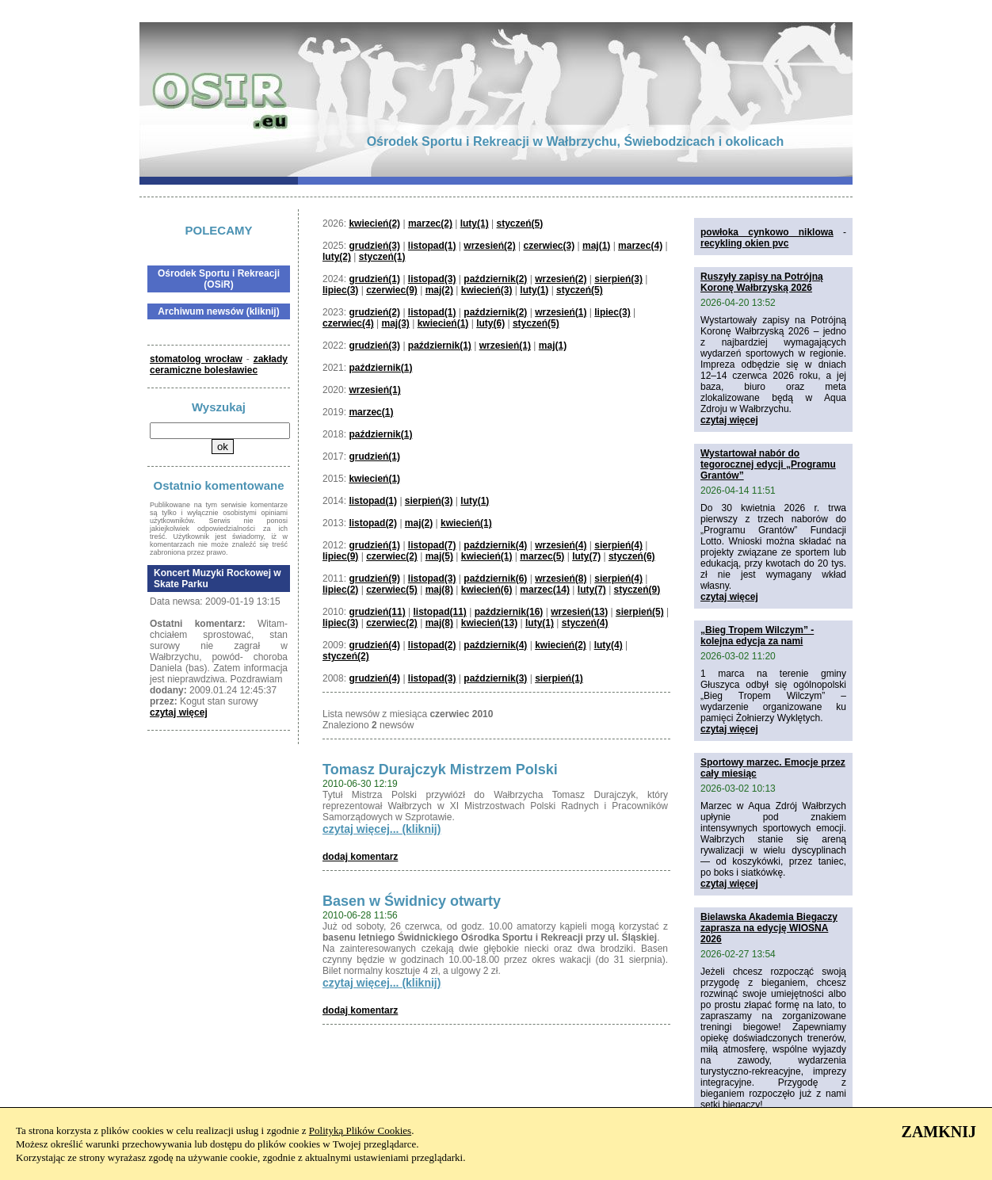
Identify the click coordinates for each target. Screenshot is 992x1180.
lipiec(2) (340, 589)
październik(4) (495, 545)
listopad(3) (432, 278)
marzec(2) (430, 223)
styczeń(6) (632, 556)
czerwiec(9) (392, 290)
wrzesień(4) (560, 545)
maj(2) (439, 290)
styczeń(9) (637, 589)
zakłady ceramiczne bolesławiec (219, 364)
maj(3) (396, 323)
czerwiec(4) (348, 323)
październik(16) (509, 611)
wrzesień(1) (560, 312)
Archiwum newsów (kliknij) (218, 311)
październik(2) (495, 278)
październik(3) (495, 678)
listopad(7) (432, 545)
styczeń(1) (382, 256)
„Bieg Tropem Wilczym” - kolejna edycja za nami (757, 635)
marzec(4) (640, 245)
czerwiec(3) (548, 245)
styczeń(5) (520, 223)
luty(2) (336, 256)
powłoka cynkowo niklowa (767, 232)
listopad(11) (440, 611)
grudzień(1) (374, 278)
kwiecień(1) (443, 323)
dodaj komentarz (360, 856)
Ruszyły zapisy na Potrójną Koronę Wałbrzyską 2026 (761, 282)
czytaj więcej (179, 712)
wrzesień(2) (489, 245)
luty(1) (474, 223)
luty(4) (608, 645)
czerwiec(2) (392, 556)
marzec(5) (542, 556)
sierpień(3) (618, 278)
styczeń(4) (585, 622)
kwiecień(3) (487, 290)
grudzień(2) (374, 312)
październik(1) (439, 345)
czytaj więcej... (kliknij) (381, 829)
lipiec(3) (340, 290)
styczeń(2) (345, 656)
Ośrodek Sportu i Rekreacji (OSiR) (219, 279)
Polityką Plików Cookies (360, 1130)
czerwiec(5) (392, 589)
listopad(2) (373, 523)
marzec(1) (371, 412)
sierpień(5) (640, 611)
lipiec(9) (340, 556)
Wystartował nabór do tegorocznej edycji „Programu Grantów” (768, 464)
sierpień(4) (618, 545)
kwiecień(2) (374, 223)
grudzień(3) (374, 245)
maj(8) (439, 589)
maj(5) (439, 556)
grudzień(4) (374, 645)
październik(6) (495, 578)
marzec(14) (545, 589)
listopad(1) (432, 245)
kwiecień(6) (487, 589)
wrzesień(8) (560, 578)
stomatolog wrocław (196, 359)
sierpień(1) (559, 678)
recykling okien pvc (744, 243)
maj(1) (596, 245)
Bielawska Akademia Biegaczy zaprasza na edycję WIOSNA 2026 (768, 928)
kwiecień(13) (489, 622)
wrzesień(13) (579, 611)
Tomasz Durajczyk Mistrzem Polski (440, 769)
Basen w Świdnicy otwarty (411, 901)
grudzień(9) (374, 578)
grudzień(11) (377, 611)
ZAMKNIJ (939, 1131)
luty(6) (490, 323)
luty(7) (586, 556)
